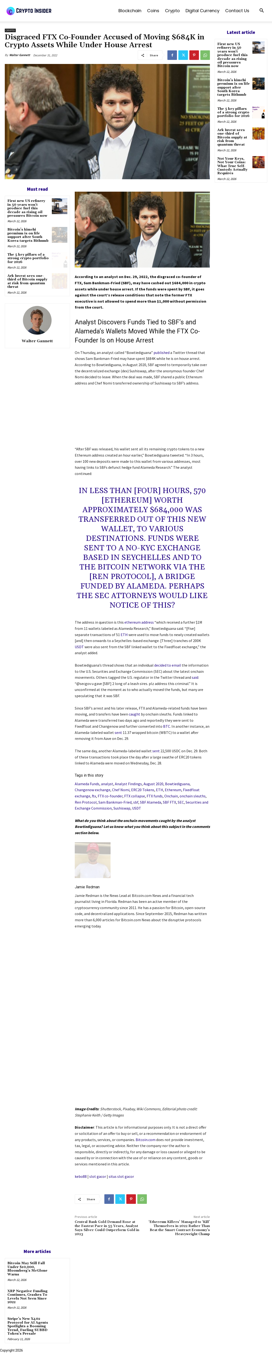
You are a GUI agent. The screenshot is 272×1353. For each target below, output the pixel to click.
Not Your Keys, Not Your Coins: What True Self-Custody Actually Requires (232, 166)
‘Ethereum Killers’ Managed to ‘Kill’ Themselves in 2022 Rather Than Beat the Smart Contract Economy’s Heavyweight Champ (179, 1228)
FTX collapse (134, 796)
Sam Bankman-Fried (115, 802)
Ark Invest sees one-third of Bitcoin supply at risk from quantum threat (27, 281)
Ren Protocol (86, 802)
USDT (79, 646)
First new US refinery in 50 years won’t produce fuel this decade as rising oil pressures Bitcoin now (27, 208)
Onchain (171, 796)
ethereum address (139, 622)
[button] (261, 11)
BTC (166, 726)
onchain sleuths (193, 796)
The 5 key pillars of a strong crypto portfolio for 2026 (28, 258)
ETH (124, 634)
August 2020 (153, 783)
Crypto (172, 11)
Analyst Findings (128, 783)
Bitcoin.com (145, 1139)
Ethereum (173, 789)
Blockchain (129, 11)
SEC (181, 802)
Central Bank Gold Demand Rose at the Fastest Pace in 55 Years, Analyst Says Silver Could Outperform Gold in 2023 (107, 1228)
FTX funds (155, 796)
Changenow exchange (92, 789)
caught (134, 714)
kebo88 (81, 1176)
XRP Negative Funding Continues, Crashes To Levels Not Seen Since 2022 (27, 1296)
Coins (153, 11)
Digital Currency (202, 11)
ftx (94, 796)
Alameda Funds (87, 783)
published (162, 352)
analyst (107, 783)
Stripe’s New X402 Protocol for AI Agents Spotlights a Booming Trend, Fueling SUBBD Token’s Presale (27, 1326)
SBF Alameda (150, 802)
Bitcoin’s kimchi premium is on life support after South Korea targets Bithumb (27, 235)
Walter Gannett (19, 55)
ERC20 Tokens (142, 789)
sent (118, 732)
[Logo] (40, 10)
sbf (135, 802)
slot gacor (97, 1176)
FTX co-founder (110, 796)
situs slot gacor (121, 1176)
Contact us (237, 11)
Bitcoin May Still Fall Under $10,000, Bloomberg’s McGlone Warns (27, 1268)
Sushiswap (121, 808)
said (195, 677)
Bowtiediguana (177, 783)
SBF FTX (169, 802)
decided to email (167, 665)
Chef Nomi (120, 789)
